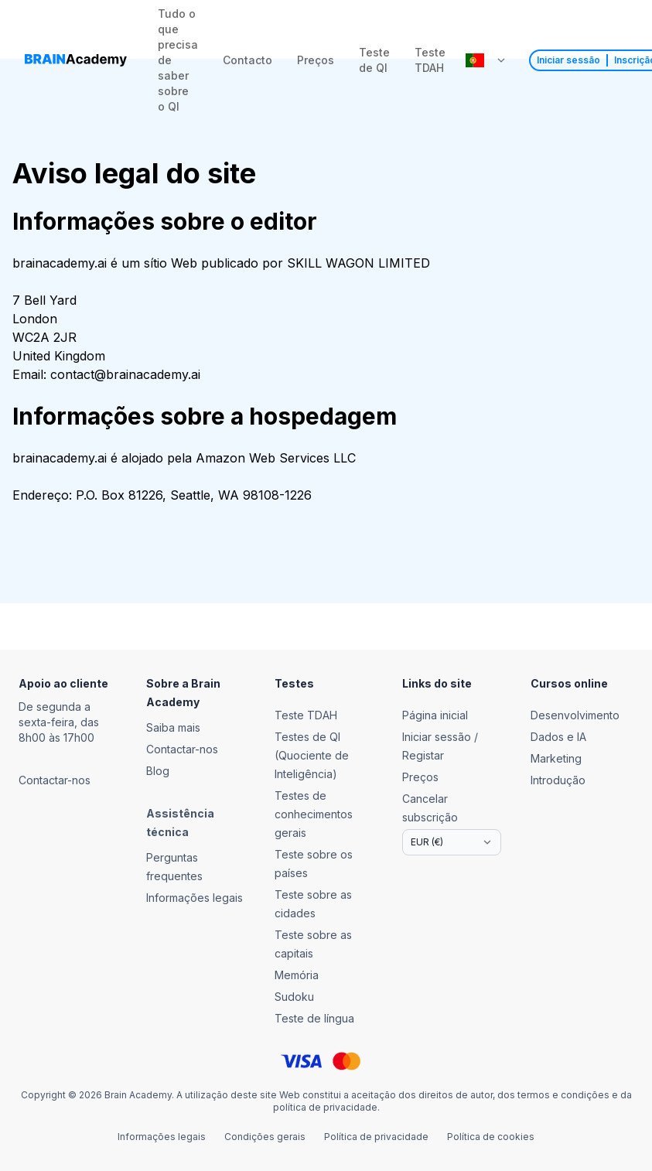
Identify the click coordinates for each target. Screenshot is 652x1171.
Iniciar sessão (568, 60)
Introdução (558, 780)
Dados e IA (558, 736)
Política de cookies (490, 1136)
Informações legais (162, 1136)
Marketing (556, 758)
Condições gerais (265, 1136)
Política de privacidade (376, 1136)
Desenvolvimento (575, 715)
